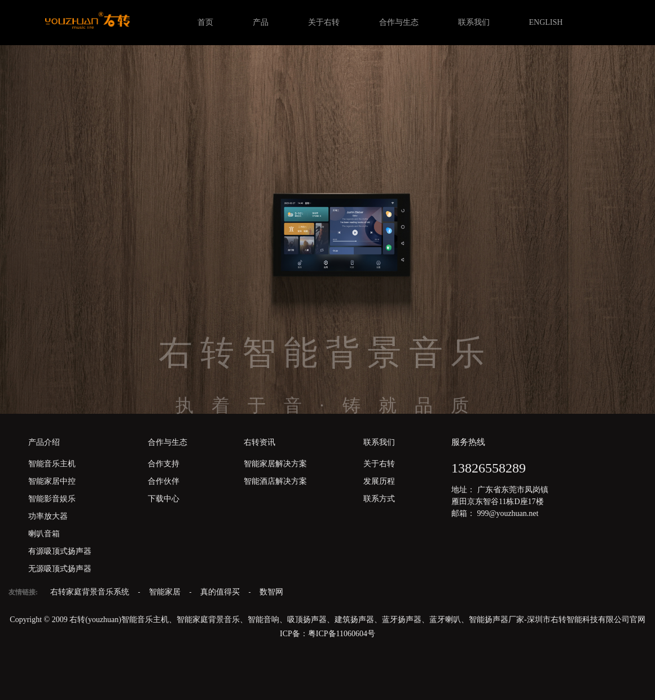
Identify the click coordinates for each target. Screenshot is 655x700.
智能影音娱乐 (52, 499)
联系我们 (474, 22)
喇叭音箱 (44, 534)
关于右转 (324, 22)
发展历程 (379, 481)
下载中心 (163, 499)
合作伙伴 (163, 481)
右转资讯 (259, 442)
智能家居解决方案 (275, 464)
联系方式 (379, 499)
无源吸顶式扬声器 (59, 569)
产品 (261, 22)
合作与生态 (399, 22)
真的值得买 (221, 592)
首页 (205, 22)
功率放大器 (48, 516)
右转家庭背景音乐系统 (90, 592)
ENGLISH (546, 22)
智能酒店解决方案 (275, 481)
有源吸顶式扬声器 (59, 551)
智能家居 (166, 592)
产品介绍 (44, 442)
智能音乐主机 (52, 464)
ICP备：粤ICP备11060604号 (327, 633)
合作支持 (163, 464)
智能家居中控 (52, 481)
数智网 (271, 592)
